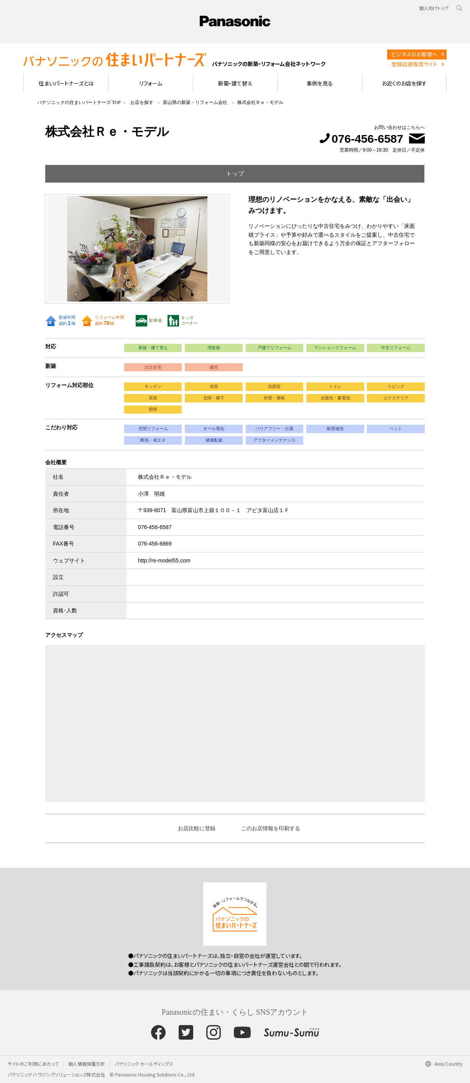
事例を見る (320, 83)
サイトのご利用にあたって (33, 1063)
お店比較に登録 (196, 828)
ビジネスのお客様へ (414, 54)
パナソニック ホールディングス (144, 1063)
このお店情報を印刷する (270, 828)
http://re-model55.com (164, 560)
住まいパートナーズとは (66, 83)
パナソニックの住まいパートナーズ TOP (78, 102)
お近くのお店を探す (404, 83)
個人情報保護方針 (86, 1063)
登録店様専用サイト (414, 64)
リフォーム (150, 83)
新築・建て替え (235, 83)
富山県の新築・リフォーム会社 (195, 102)
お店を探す (141, 102)
